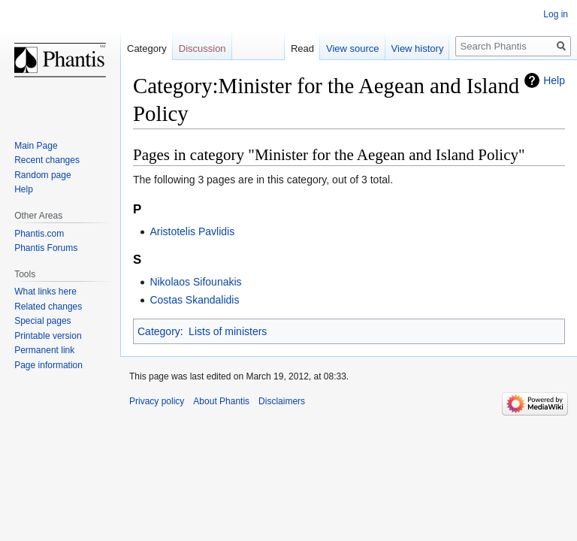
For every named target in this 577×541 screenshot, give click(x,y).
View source (352, 48)
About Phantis (221, 401)
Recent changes (47, 160)
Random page (42, 175)
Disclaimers (281, 401)
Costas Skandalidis (194, 300)
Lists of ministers (228, 331)
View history (417, 48)
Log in (555, 14)
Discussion (202, 48)
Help (554, 80)
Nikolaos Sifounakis (195, 282)
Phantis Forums (45, 248)
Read (302, 48)
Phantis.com (39, 233)
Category (158, 331)
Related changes (48, 306)
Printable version (47, 336)
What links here (45, 291)
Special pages (42, 321)
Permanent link (44, 350)
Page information (48, 365)
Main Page (35, 146)
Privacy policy (156, 401)
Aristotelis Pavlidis (192, 231)
